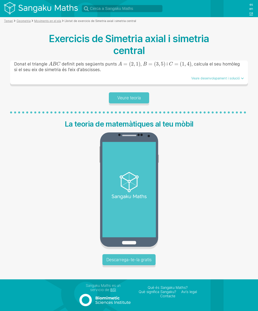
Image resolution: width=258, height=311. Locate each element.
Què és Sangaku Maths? (168, 287)
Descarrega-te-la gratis (129, 259)
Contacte (167, 296)
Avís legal (189, 292)
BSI (113, 290)
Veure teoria (129, 97)
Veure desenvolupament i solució (215, 78)
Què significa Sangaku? (157, 292)
